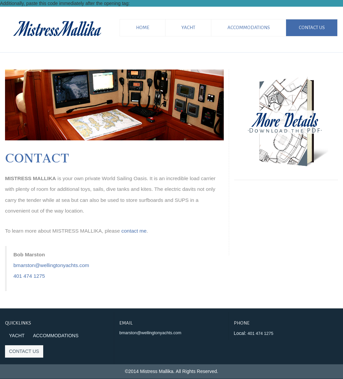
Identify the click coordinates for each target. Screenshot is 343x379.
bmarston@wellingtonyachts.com (51, 265)
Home (142, 27)
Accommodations (248, 27)
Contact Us (312, 27)
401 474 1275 (29, 276)
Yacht (188, 27)
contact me (133, 231)
